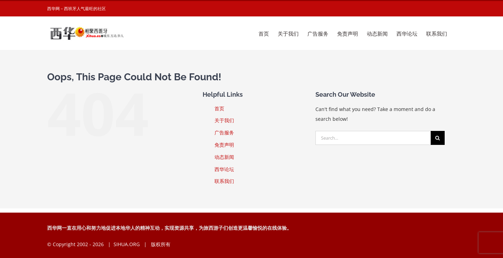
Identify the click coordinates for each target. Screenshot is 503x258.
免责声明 (224, 144)
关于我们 (224, 120)
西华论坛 (224, 169)
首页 (219, 108)
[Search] (438, 138)
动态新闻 (224, 157)
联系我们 (224, 181)
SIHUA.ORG (127, 244)
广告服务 (224, 132)
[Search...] (373, 138)
